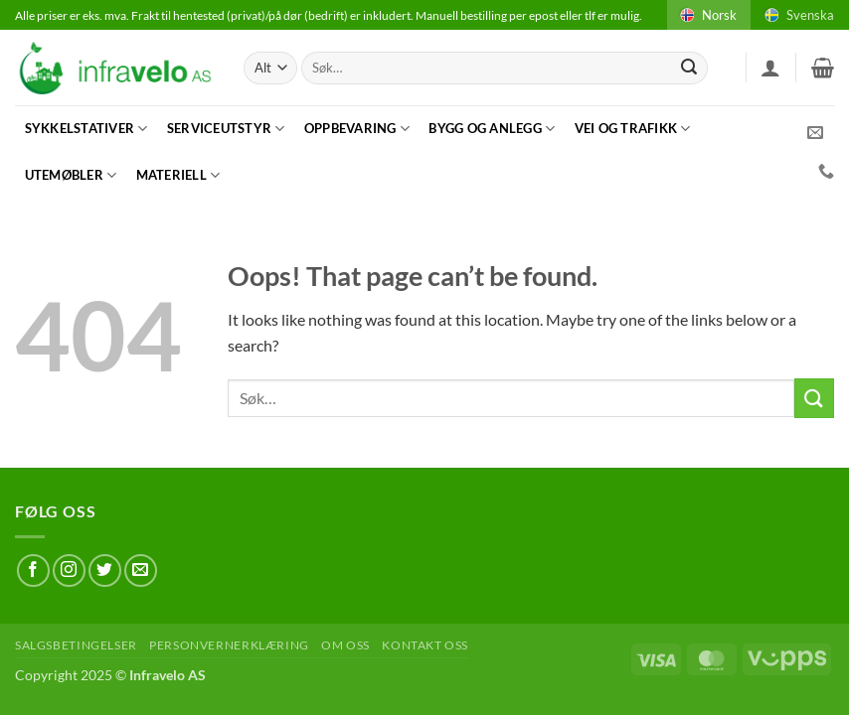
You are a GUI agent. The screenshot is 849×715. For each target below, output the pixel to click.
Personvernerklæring (229, 645)
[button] (770, 67)
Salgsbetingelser (76, 645)
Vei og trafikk (633, 128)
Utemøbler (71, 175)
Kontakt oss (425, 645)
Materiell (178, 175)
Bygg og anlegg (491, 128)
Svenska (798, 15)
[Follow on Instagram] (69, 570)
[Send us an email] (140, 570)
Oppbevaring (357, 128)
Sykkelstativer (86, 128)
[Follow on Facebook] (33, 570)
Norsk (707, 15)
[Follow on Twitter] (104, 570)
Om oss (345, 645)
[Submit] (689, 68)
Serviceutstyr (226, 128)
